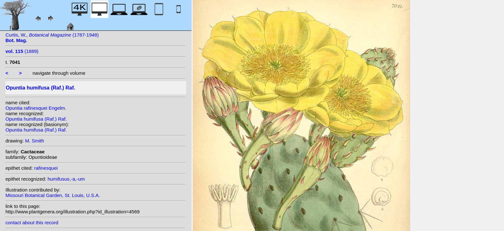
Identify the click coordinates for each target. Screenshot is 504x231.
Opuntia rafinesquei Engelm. (35, 108)
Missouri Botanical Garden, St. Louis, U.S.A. (52, 195)
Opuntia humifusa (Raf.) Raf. (36, 119)
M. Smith (34, 140)
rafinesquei (46, 168)
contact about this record (31, 222)
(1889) (22, 51)
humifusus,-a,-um (66, 179)
